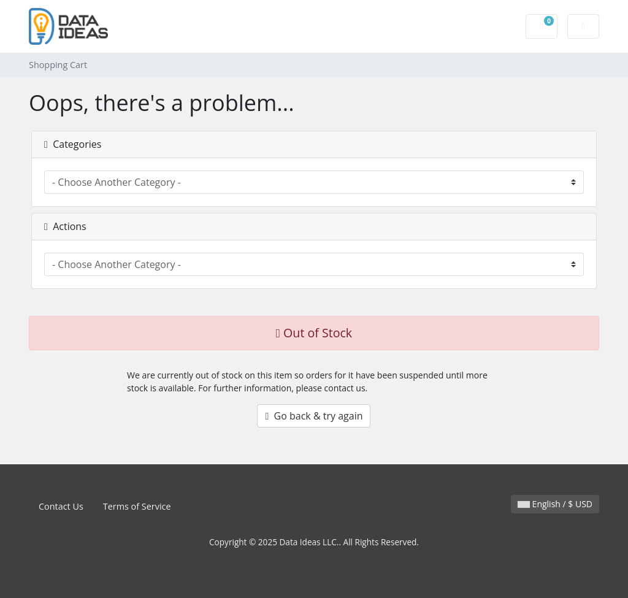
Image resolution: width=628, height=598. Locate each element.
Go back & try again (313, 416)
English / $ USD (555, 504)
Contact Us (61, 506)
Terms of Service (137, 506)
